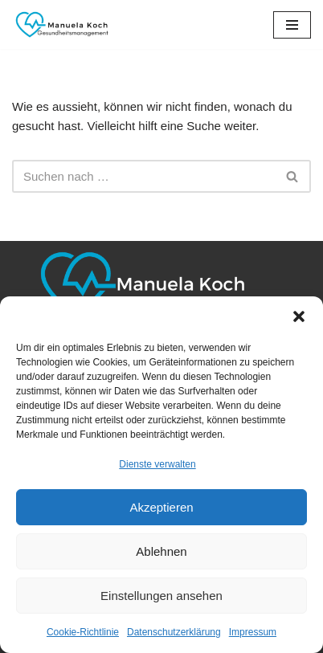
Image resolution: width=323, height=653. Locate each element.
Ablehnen (161, 551)
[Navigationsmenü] (292, 25)
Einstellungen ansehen (161, 595)
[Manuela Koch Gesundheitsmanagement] (60, 24)
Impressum (252, 632)
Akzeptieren (161, 507)
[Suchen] (143, 176)
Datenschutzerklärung (174, 632)
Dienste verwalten (157, 464)
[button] (299, 316)
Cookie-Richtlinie (83, 632)
